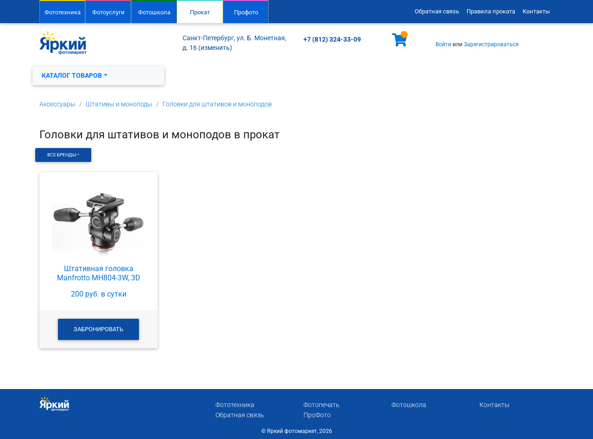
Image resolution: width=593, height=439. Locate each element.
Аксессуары (57, 104)
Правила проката (491, 11)
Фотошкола (154, 12)
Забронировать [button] (98, 329)
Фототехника (62, 12)
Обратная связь (437, 11)
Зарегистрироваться (491, 44)
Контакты (536, 11)
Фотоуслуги (108, 12)
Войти (443, 44)
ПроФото (317, 415)
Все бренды (61, 154)
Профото (246, 12)
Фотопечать (321, 405)
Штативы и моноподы (119, 104)
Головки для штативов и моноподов (217, 104)
